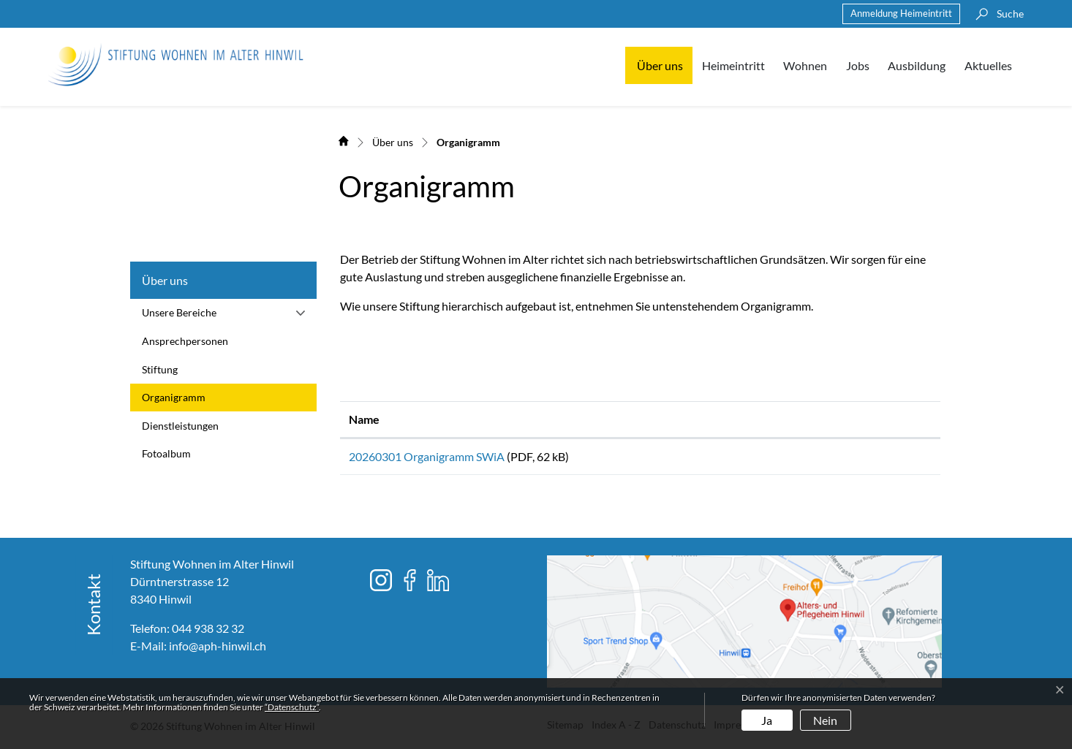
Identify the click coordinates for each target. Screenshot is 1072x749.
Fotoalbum (166, 453)
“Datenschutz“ (292, 707)
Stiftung (160, 369)
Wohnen (805, 65)
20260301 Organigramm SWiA (427, 456)
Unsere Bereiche (179, 312)
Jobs (857, 65)
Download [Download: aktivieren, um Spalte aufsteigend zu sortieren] (826, 419)
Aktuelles (988, 65)
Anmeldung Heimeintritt (901, 13)
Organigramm (175, 401)
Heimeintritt (733, 65)
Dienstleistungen (180, 425)
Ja (766, 720)
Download (866, 459)
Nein (825, 720)
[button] (995, 14)
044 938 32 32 (208, 633)
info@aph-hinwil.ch (217, 651)
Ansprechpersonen (185, 341)
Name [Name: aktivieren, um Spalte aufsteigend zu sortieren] (364, 419)
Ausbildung (916, 65)
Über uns (660, 65)
